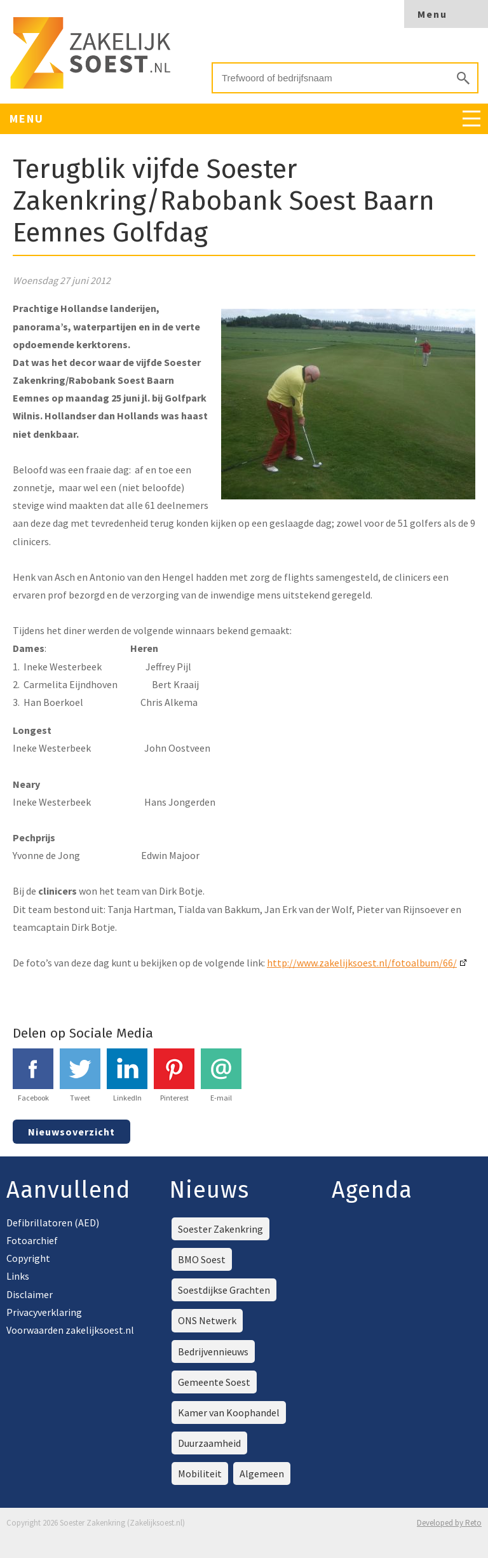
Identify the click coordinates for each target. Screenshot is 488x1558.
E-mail (221, 1075)
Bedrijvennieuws (213, 1351)
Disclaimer (29, 1294)
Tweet (80, 1075)
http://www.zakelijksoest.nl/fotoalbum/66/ (362, 962)
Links (17, 1276)
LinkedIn (127, 1075)
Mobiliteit (200, 1473)
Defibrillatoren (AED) (52, 1222)
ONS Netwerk (207, 1320)
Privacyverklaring (44, 1312)
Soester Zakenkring (220, 1229)
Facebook (33, 1075)
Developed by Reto (449, 1522)
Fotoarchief (32, 1240)
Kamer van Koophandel (229, 1412)
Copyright (28, 1258)
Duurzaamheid (209, 1443)
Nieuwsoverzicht (71, 1131)
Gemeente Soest (214, 1382)
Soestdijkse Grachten (224, 1290)
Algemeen (262, 1473)
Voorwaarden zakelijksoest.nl (70, 1330)
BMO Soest (202, 1259)
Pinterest (174, 1075)
